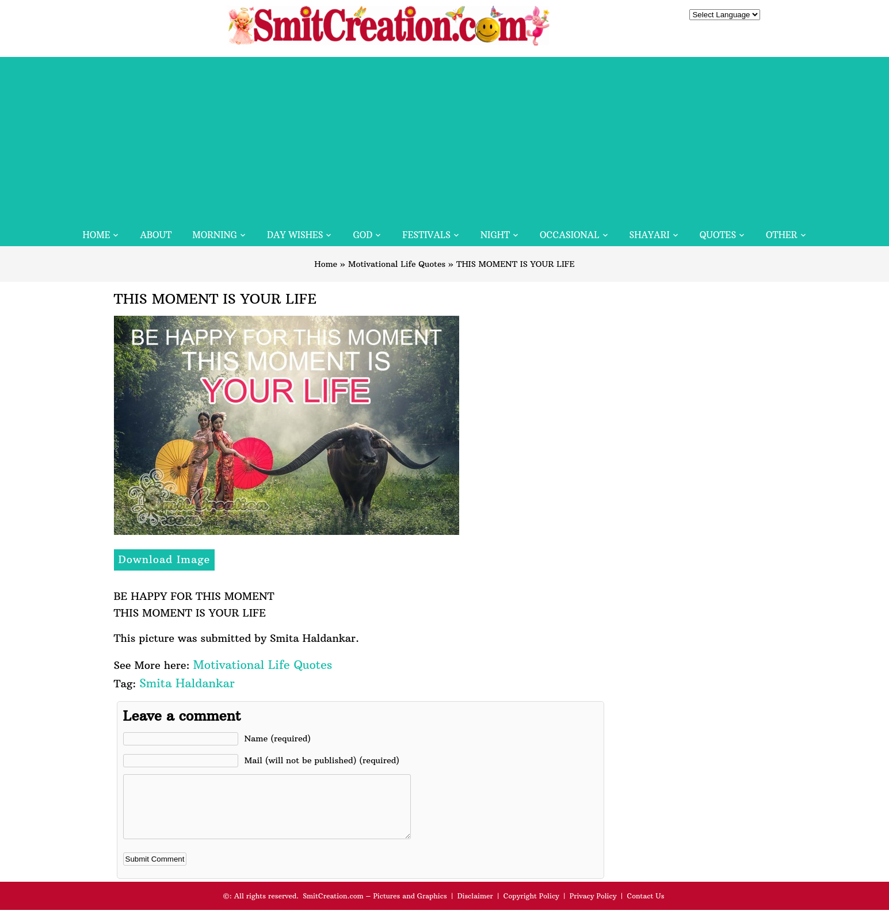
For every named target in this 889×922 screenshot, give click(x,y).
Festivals (426, 234)
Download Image (165, 559)
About (155, 234)
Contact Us (645, 908)
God (362, 234)
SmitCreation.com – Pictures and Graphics (375, 908)
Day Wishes (295, 234)
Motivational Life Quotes (396, 264)
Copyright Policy (531, 908)
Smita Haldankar (186, 683)
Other (781, 234)
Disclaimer (475, 908)
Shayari (649, 234)
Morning (214, 234)
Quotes (718, 234)
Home (96, 234)
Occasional (569, 234)
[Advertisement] (445, 137)
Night (495, 234)
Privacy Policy (593, 908)
